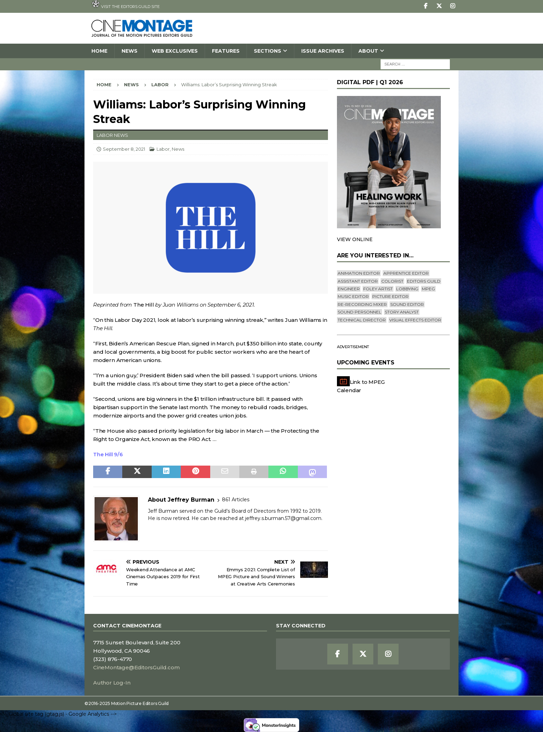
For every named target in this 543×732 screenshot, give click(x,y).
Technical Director (362, 320)
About (368, 51)
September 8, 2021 (124, 149)
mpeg (428, 288)
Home (99, 51)
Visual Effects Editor (415, 320)
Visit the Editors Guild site (125, 4)
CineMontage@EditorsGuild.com (136, 667)
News (129, 51)
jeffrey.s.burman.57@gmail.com (283, 518)
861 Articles (235, 499)
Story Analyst (402, 312)
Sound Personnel (359, 312)
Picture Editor (390, 296)
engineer (349, 288)
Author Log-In (111, 682)
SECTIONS (267, 51)
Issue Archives (322, 51)
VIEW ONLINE (355, 239)
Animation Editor (359, 273)
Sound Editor (407, 304)
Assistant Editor (358, 281)
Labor (163, 149)
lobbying (407, 288)
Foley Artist (378, 288)
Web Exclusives (175, 51)
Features (226, 51)
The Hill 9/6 (108, 454)
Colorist (392, 281)
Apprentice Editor (406, 273)
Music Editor (353, 296)
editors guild (423, 281)
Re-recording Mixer (362, 304)
